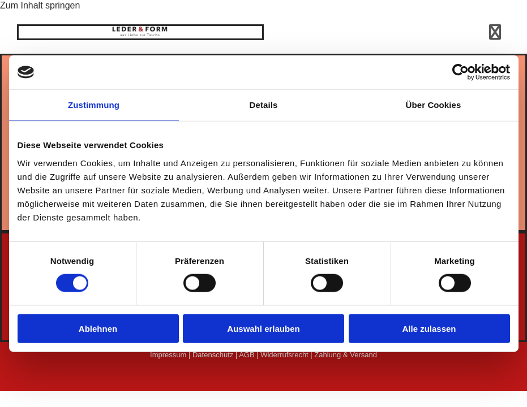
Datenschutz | (215, 354)
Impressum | (171, 354)
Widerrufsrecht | (287, 354)
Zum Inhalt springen (40, 5)
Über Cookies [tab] (433, 105)
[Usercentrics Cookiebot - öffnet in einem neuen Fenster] (460, 72)
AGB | (249, 354)
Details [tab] (264, 105)
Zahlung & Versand (345, 354)
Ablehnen (98, 328)
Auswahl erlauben (263, 328)
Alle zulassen (429, 328)
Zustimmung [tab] (93, 105)
